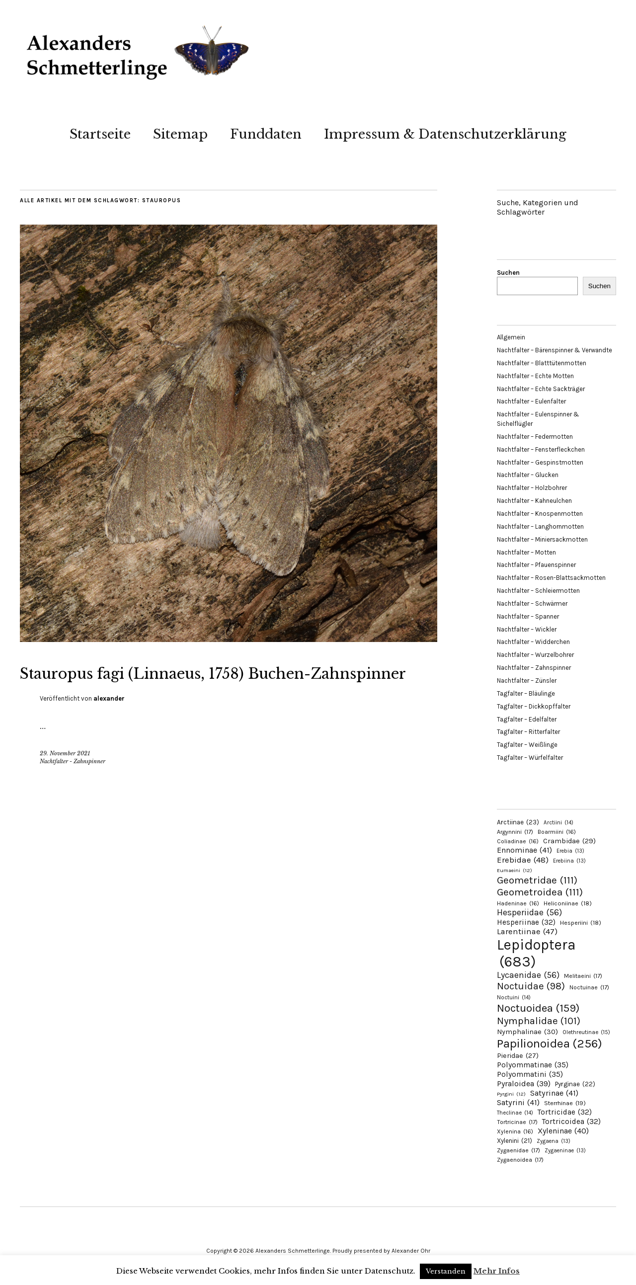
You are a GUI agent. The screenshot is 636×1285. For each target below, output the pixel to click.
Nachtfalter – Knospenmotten (540, 513)
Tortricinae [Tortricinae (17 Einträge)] (517, 1122)
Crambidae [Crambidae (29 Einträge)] (569, 841)
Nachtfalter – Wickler (526, 629)
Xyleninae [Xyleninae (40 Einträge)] (563, 1130)
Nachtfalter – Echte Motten (535, 376)
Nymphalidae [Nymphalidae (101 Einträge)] (538, 1021)
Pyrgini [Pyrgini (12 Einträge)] (511, 1094)
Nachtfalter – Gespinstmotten (540, 462)
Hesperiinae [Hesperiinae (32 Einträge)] (526, 922)
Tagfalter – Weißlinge (527, 744)
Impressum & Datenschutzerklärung (445, 134)
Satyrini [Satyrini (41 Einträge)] (518, 1102)
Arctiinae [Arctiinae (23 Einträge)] (518, 822)
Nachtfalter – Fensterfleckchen (541, 449)
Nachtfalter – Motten (526, 552)
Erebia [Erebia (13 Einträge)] (570, 851)
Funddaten (266, 134)
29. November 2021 (65, 778)
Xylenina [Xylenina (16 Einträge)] (515, 1131)
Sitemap (180, 134)
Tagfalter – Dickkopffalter (533, 706)
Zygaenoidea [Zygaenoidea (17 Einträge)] (520, 1159)
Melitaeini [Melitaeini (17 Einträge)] (583, 975)
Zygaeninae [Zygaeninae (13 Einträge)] (565, 1150)
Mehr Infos (497, 1271)
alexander (109, 723)
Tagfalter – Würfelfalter (530, 757)
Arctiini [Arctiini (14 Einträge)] (558, 822)
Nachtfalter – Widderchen (533, 641)
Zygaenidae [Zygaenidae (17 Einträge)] (518, 1150)
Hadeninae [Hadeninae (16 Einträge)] (518, 903)
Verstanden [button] (446, 1271)
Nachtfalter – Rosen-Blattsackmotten (551, 577)
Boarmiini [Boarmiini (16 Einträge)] (557, 831)
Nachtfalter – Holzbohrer (532, 487)
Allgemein (511, 337)
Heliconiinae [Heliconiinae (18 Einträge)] (568, 903)
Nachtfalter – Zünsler (526, 680)
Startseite (100, 134)
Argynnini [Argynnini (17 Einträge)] (515, 831)
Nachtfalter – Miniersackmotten (542, 539)
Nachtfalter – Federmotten (535, 436)
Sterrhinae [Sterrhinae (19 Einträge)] (565, 1103)
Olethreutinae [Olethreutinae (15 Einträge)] (586, 1032)
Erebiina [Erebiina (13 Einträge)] (569, 861)
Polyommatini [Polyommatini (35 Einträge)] (530, 1074)
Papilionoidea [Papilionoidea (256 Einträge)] (549, 1043)
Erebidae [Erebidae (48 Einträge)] (523, 860)
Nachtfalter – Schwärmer (532, 603)
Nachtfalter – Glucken (527, 475)
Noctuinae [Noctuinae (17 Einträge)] (589, 987)
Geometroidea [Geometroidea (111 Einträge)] (540, 892)
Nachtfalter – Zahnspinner (534, 667)
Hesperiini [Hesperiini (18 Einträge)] (580, 922)
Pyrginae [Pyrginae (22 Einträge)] (575, 1084)
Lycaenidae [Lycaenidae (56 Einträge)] (528, 975)
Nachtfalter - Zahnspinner (72, 786)
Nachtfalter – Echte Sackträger (541, 389)
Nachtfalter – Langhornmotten (540, 526)
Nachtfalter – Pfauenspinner (536, 564)
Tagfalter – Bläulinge (526, 693)
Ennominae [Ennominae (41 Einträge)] (524, 850)
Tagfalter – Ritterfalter (528, 731)
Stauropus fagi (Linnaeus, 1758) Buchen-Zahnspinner (184, 683)
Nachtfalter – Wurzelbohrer (535, 654)
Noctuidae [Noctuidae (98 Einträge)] (531, 986)
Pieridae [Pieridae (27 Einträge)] (518, 1055)
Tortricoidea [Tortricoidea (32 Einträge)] (571, 1121)
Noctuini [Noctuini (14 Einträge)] (514, 997)
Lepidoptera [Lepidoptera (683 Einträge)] (536, 953)
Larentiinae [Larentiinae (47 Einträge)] (527, 931)
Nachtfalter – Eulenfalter (531, 401)
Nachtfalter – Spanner (528, 616)
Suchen (508, 272)
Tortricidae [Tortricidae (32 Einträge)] (565, 1112)
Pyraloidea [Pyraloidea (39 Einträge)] (524, 1083)
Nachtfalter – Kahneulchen (534, 500)
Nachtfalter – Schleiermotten (538, 590)
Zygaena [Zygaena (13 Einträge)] (553, 1141)
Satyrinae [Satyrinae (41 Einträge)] (554, 1093)
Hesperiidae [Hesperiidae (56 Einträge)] (529, 912)
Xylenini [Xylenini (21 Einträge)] (514, 1140)
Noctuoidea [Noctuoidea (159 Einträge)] (538, 1008)
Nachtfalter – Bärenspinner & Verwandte (554, 350)
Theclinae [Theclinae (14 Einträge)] (515, 1113)
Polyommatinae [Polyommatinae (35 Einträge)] (532, 1064)
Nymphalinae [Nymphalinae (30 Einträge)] (527, 1031)
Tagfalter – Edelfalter (526, 719)
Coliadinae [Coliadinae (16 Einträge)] (518, 841)
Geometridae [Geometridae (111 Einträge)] (537, 880)
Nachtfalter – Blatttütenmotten (541, 363)
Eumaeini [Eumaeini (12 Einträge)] (514, 870)
